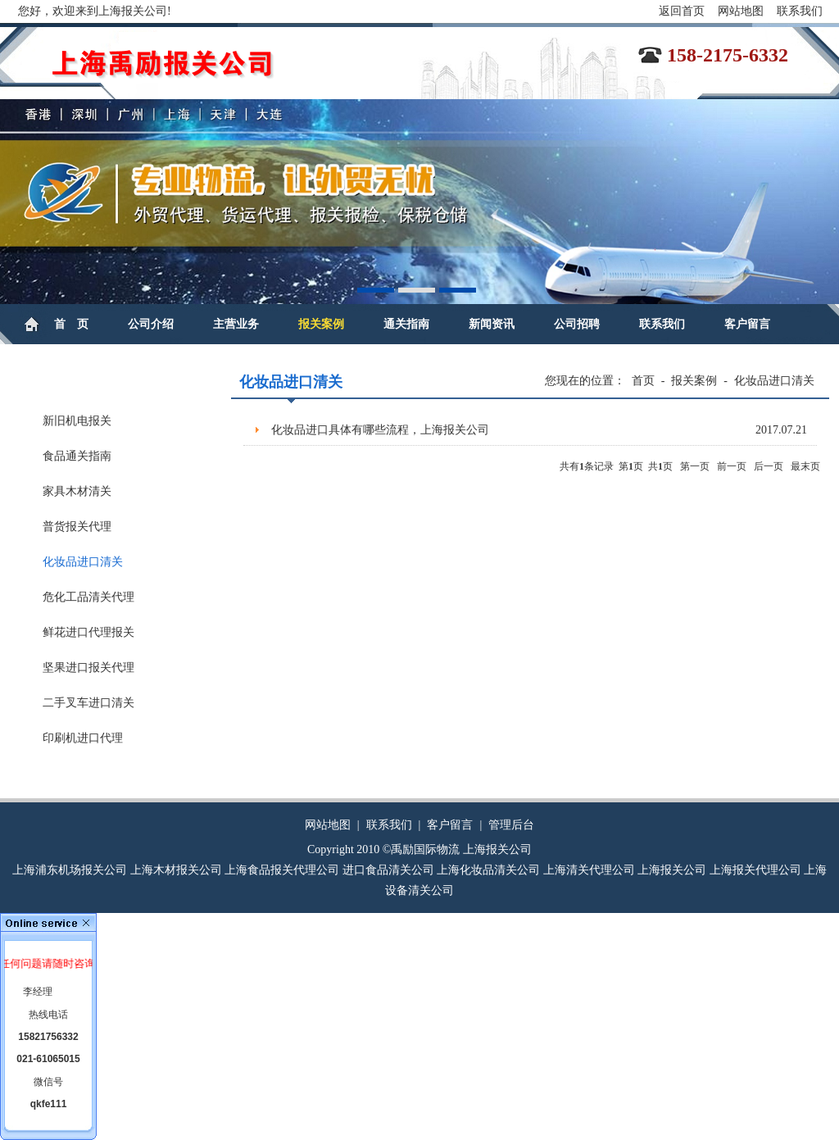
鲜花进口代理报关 (88, 632)
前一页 (731, 466)
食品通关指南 (77, 456)
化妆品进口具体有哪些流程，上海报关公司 (539, 430)
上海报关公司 (671, 870)
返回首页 (682, 11)
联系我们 (800, 11)
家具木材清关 (77, 491)
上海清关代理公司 (589, 870)
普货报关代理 (77, 526)
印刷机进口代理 (83, 738)
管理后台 (511, 825)
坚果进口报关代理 (88, 667)
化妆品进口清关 (83, 562)
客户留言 (747, 324)
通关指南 (406, 324)
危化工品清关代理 (88, 597)
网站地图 (741, 11)
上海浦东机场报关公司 (69, 870)
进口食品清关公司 (388, 870)
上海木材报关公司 (176, 870)
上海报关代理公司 (755, 870)
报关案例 (321, 324)
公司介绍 (151, 324)
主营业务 (236, 324)
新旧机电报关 (77, 421)
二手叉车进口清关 (88, 703)
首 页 (71, 324)
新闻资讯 (492, 324)
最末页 (805, 466)
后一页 (768, 466)
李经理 (37, 991)
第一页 (695, 466)
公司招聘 (577, 324)
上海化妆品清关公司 (488, 870)
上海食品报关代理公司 (281, 870)
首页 (643, 381)
